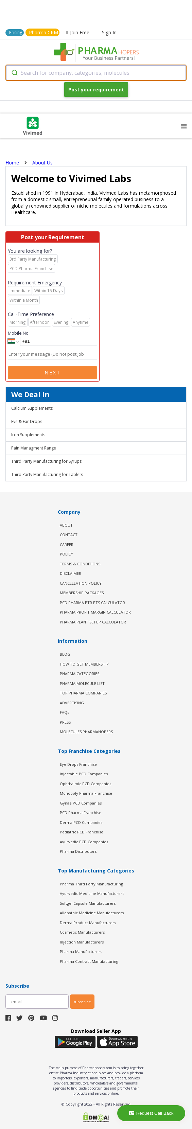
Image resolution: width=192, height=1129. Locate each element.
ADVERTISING (72, 702)
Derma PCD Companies (81, 822)
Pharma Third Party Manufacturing (91, 883)
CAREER (66, 544)
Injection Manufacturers (82, 942)
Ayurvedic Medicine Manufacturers (92, 893)
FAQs (64, 712)
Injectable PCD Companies (84, 773)
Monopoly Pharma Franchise (86, 793)
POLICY (66, 554)
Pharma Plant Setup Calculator (93, 621)
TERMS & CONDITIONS (80, 563)
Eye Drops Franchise (78, 764)
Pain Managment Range (33, 448)
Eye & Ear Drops (26, 421)
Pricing (15, 32)
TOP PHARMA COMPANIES (83, 692)
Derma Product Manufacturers (88, 922)
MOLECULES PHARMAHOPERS (86, 731)
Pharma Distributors (78, 851)
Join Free (77, 32)
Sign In (109, 32)
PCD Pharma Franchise (80, 812)
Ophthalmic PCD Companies (85, 783)
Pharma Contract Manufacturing (89, 961)
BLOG (65, 654)
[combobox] (96, 72)
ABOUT (66, 525)
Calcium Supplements (32, 408)
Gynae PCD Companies (81, 803)
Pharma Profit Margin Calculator (95, 612)
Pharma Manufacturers (81, 951)
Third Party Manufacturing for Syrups (46, 461)
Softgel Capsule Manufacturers (88, 903)
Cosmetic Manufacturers (82, 932)
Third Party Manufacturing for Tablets (47, 474)
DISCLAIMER (70, 573)
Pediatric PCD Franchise (81, 831)
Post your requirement (96, 89)
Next (53, 372)
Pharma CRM (43, 32)
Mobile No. (19, 333)
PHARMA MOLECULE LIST (82, 683)
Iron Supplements (28, 435)
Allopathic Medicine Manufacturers (92, 912)
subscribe (82, 1001)
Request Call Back (151, 1113)
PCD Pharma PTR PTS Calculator (92, 602)
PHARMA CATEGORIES (79, 673)
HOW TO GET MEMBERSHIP (84, 664)
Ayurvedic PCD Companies (84, 841)
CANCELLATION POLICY (81, 583)
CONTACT (68, 534)
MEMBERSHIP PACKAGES (82, 592)
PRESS (65, 722)
